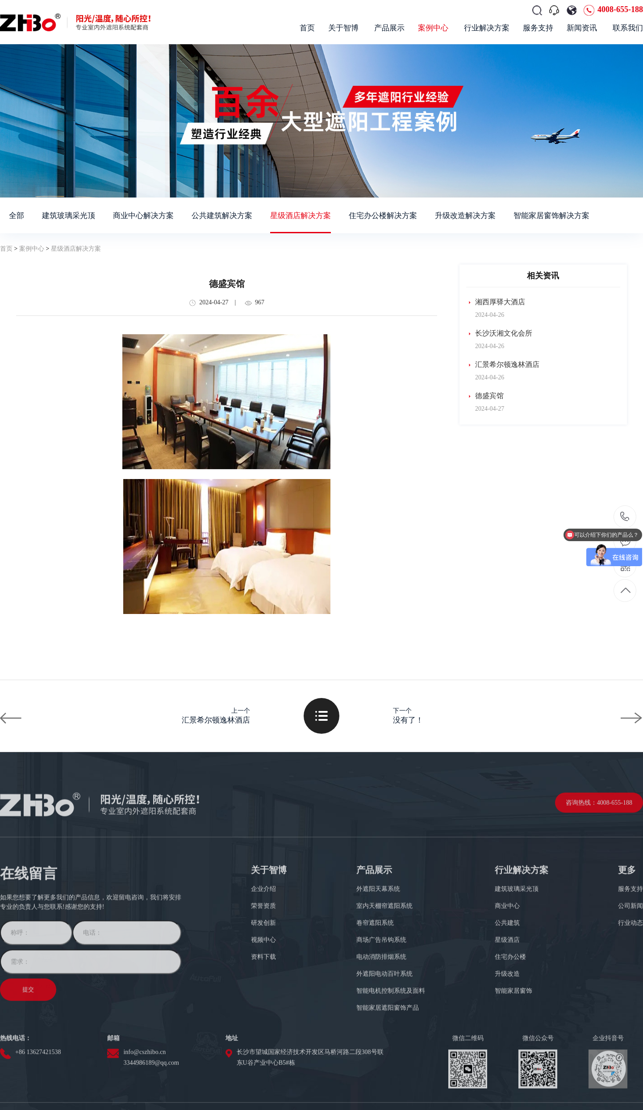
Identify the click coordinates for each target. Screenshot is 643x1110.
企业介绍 (263, 960)
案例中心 (31, 248)
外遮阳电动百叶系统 (384, 1045)
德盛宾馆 (485, 396)
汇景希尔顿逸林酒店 (502, 365)
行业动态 (630, 994)
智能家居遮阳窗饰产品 (387, 1079)
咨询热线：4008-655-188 (599, 873)
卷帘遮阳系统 (375, 994)
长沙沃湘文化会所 (499, 333)
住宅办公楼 (510, 1028)
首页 (6, 248)
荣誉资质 (263, 977)
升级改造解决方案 (465, 215)
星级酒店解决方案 (300, 215)
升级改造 (507, 1045)
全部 (16, 215)
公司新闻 (630, 977)
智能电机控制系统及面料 (390, 1062)
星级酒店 (507, 1011)
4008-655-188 (620, 9)
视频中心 (263, 1011)
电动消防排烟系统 (381, 1028)
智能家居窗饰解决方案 (551, 215)
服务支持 (630, 960)
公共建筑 (507, 994)
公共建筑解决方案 (222, 215)
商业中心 (507, 977)
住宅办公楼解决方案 (383, 215)
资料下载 (263, 1028)
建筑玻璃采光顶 (68, 215)
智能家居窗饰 (513, 1062)
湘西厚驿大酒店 (495, 302)
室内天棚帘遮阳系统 (384, 977)
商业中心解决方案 (143, 215)
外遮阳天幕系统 (378, 960)
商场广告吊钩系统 (381, 1011)
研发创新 (263, 994)
